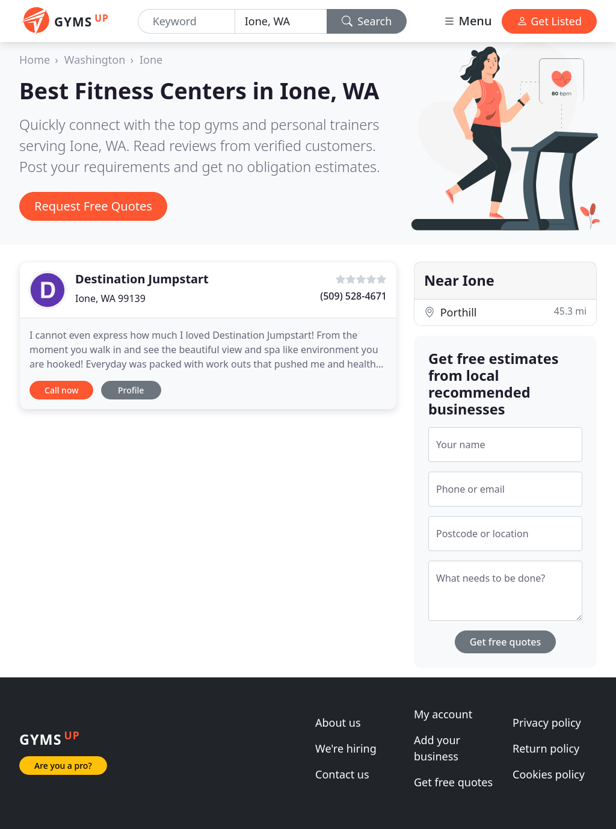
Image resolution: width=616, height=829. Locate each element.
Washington (95, 59)
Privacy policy (547, 722)
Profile (131, 390)
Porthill (505, 311)
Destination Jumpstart (142, 279)
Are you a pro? (63, 765)
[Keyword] (186, 21)
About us (338, 722)
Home (34, 59)
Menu (467, 21)
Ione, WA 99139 (110, 298)
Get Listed (549, 21)
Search (367, 21)
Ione (151, 59)
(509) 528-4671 (353, 296)
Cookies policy (549, 774)
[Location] (281, 21)
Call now (61, 390)
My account (443, 714)
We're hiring (346, 748)
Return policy (546, 748)
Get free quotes (505, 642)
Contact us (342, 774)
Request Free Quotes (93, 206)
